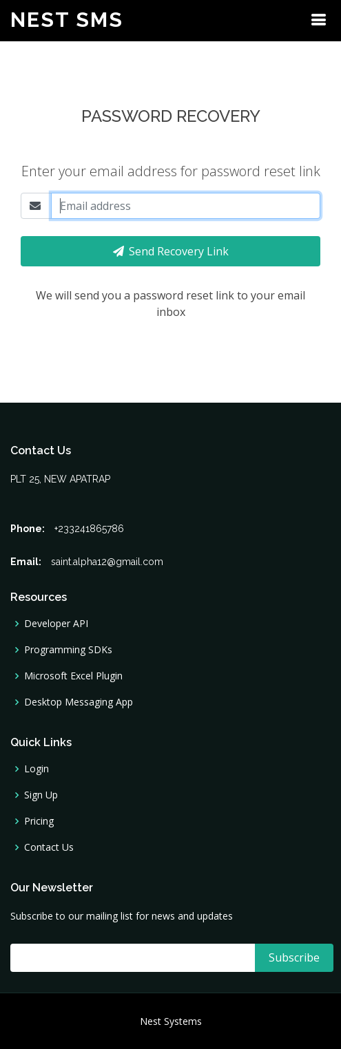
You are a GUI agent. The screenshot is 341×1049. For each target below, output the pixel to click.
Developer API (56, 623)
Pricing (39, 821)
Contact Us (49, 847)
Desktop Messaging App (78, 702)
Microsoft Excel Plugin (73, 676)
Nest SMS (66, 20)
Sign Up (41, 795)
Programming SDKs (68, 650)
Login (36, 769)
